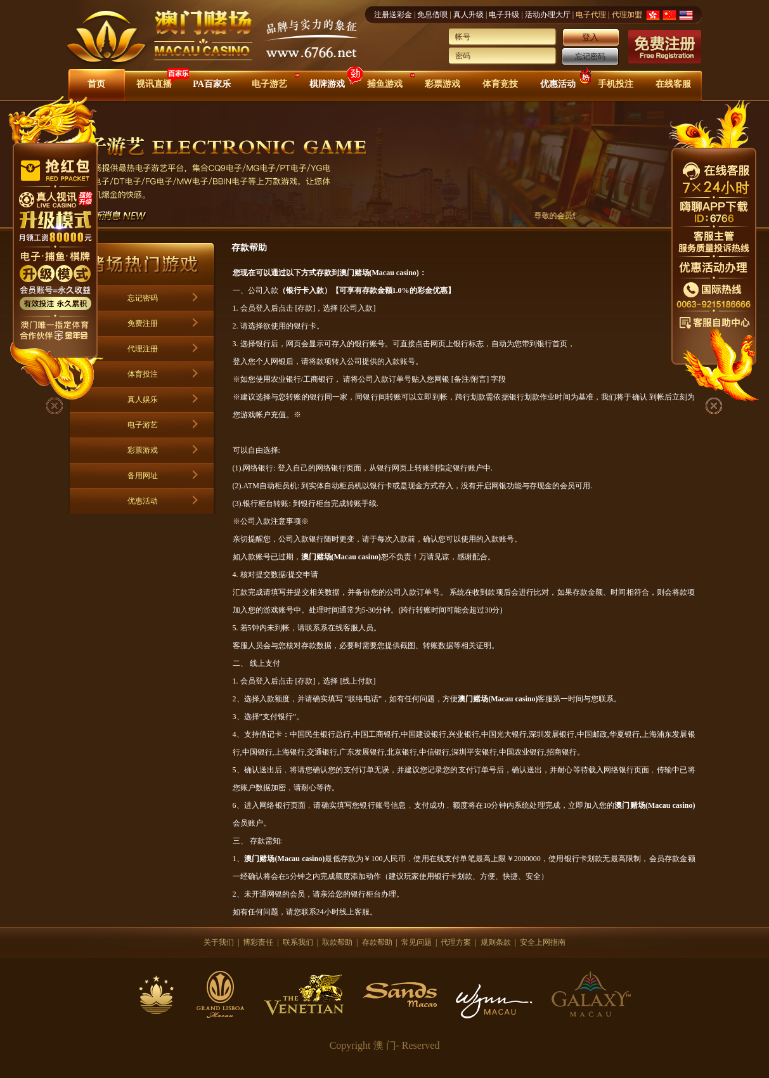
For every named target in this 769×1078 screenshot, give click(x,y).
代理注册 (142, 348)
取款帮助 (337, 942)
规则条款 (496, 942)
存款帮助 (377, 942)
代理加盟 (627, 14)
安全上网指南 (542, 942)
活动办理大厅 (548, 14)
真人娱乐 (142, 399)
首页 (96, 84)
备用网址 (142, 475)
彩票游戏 (442, 84)
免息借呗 (432, 14)
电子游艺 (269, 84)
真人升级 (468, 14)
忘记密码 (590, 56)
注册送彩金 (393, 14)
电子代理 (591, 14)
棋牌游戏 (327, 84)
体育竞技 (500, 84)
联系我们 (298, 942)
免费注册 (142, 323)
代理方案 (456, 942)
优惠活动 (558, 84)
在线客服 (673, 84)
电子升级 (504, 14)
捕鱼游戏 (385, 84)
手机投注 (615, 84)
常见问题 (416, 942)
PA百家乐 (212, 84)
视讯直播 (154, 84)
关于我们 (219, 942)
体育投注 (142, 374)
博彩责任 (258, 942)
